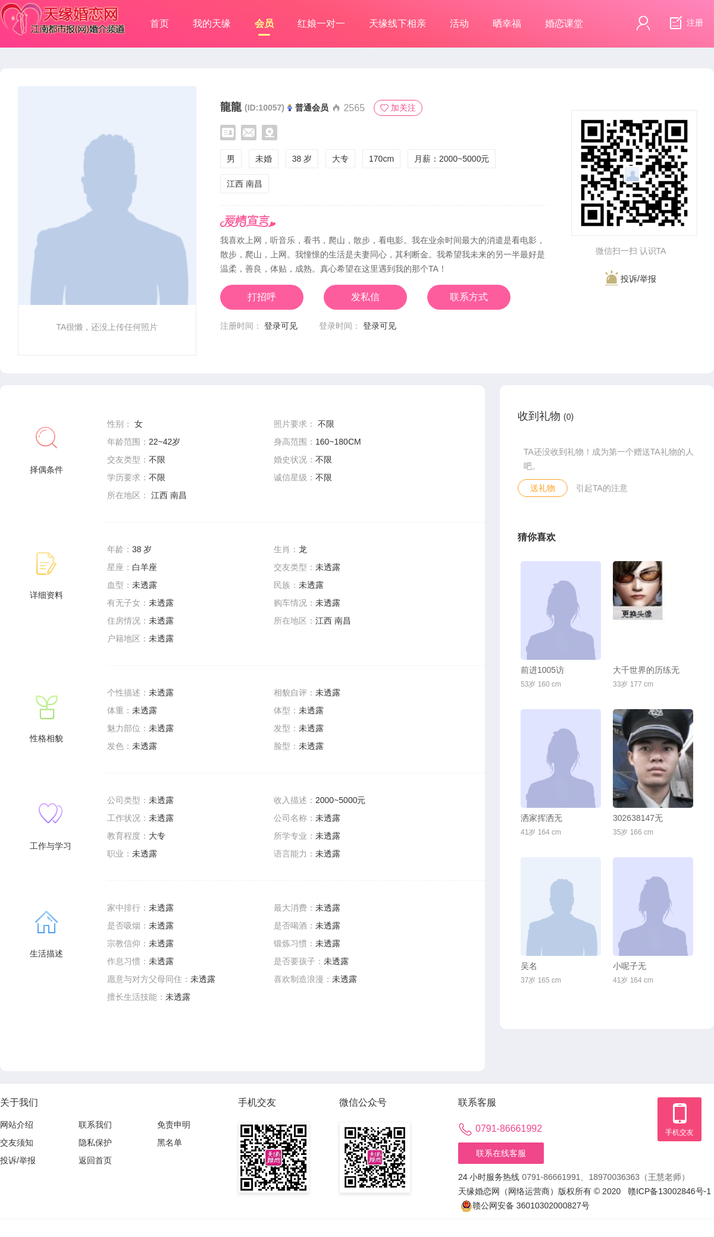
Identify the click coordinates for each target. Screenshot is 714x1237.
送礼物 (542, 488)
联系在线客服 (501, 1153)
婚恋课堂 (564, 23)
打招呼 (262, 297)
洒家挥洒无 (541, 818)
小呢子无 (629, 966)
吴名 (529, 966)
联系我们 (95, 1124)
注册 (684, 23)
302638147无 (638, 818)
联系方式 (469, 297)
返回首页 (95, 1160)
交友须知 (16, 1142)
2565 (348, 108)
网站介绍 (16, 1124)
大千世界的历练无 (646, 670)
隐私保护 (95, 1142)
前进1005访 (542, 670)
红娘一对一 (321, 23)
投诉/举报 (630, 277)
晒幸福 (507, 23)
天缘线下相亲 (397, 23)
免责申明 (173, 1124)
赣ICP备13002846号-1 (669, 1191)
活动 (459, 23)
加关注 (398, 107)
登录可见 (281, 326)
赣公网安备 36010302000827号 (525, 1205)
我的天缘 (212, 23)
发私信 (365, 297)
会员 (264, 27)
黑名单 (169, 1142)
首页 (159, 23)
